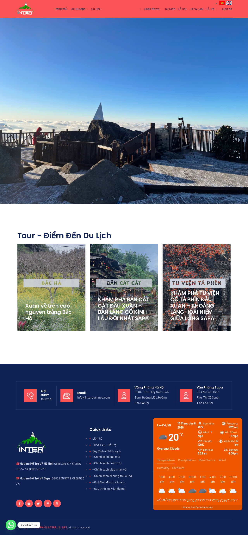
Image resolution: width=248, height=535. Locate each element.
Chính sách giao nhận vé (110, 468)
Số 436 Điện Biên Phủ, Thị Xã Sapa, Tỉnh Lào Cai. (208, 396)
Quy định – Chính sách (106, 450)
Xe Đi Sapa (79, 8)
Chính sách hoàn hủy (108, 462)
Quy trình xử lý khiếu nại (109, 488)
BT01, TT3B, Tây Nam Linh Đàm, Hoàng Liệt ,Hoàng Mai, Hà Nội (151, 396)
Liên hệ (227, 8)
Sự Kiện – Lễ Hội (175, 8)
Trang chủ (60, 8)
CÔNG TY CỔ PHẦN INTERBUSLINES (46, 526)
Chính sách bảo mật (107, 456)
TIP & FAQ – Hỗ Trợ (203, 8)
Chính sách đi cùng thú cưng (113, 475)
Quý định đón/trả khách (109, 481)
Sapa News (152, 8)
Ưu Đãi (96, 8)
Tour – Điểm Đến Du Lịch (123, 8)
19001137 (47, 398)
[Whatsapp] (11, 525)
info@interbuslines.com (93, 396)
